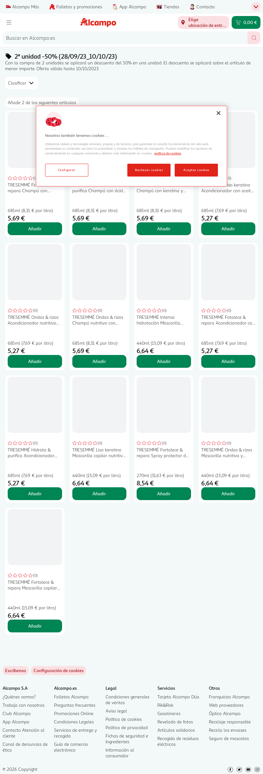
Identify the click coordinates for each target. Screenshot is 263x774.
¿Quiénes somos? (19, 696)
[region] (131, 146)
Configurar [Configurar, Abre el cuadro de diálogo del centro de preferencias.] (67, 170)
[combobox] (125, 37)
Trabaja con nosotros (23, 705)
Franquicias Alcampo (229, 696)
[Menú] (9, 22)
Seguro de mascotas (229, 738)
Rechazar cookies (149, 170)
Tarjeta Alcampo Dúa (178, 696)
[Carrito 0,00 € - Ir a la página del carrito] (246, 22)
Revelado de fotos (175, 721)
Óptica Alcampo (225, 713)
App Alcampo (16, 721)
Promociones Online (73, 713)
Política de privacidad (127, 727)
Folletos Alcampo (71, 696)
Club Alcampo (17, 713)
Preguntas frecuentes (74, 705)
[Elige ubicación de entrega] (203, 22)
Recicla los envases (227, 730)
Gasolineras (168, 713)
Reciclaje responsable (230, 721)
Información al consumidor (120, 752)
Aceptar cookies (196, 170)
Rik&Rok (165, 705)
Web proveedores (226, 705)
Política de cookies (124, 719)
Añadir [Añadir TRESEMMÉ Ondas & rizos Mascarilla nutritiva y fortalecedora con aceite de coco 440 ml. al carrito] (228, 493)
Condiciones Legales (74, 721)
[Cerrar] (218, 113)
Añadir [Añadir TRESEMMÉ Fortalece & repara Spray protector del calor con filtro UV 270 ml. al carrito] (164, 493)
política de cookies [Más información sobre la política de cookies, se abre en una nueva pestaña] (167, 153)
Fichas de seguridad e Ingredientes (127, 738)
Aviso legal (116, 710)
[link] (58, 670)
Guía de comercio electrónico (71, 747)
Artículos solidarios (176, 730)
